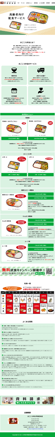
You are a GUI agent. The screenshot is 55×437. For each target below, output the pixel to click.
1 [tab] (26, 35)
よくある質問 (42, 3)
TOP (18, 3)
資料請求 (48, 3)
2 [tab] (28, 35)
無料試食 (36, 3)
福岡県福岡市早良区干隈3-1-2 (36, 422)
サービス (23, 3)
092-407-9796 (36, 419)
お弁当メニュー (29, 3)
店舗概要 (53, 3)
